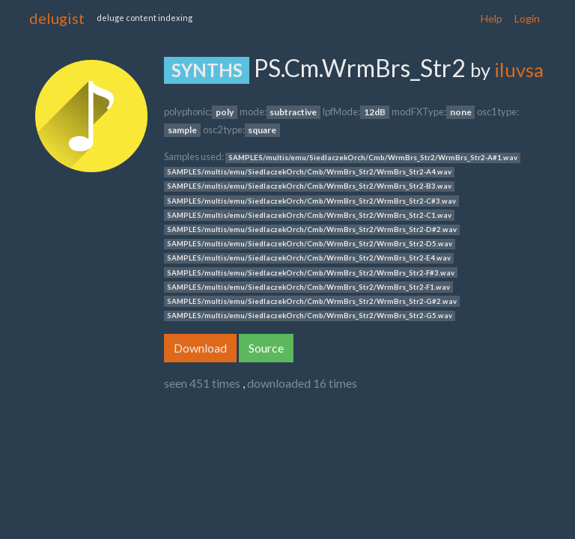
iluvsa (519, 69)
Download (200, 348)
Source (266, 348)
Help (491, 18)
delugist (57, 18)
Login (527, 18)
